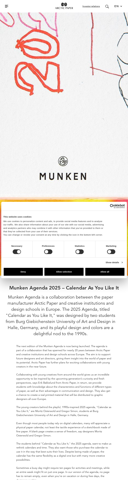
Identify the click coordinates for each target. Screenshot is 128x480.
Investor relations (91, 6)
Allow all (104, 271)
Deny (23, 271)
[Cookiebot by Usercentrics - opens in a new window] (112, 206)
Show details (112, 262)
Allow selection (64, 271)
